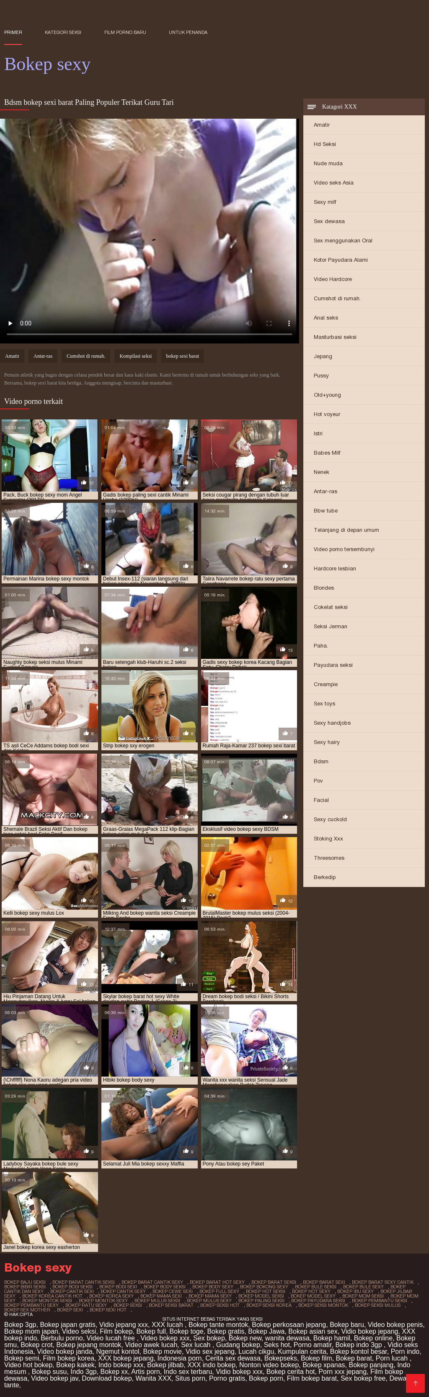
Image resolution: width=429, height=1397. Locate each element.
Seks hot (277, 1344)
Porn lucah (393, 1358)
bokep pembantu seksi (379, 1300)
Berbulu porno (62, 1338)
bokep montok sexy (103, 1300)
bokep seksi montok (323, 1305)
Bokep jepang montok (89, 1344)
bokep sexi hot (108, 1309)
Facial (321, 800)
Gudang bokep (238, 1344)
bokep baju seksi (25, 1282)
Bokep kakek (75, 1364)
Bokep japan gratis (68, 1324)
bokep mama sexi (161, 1295)
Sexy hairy (327, 742)
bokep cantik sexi (72, 1291)
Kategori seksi (63, 32)
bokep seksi (128, 1305)
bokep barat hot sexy (217, 1282)
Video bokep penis (395, 1324)
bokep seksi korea (269, 1305)
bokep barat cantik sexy (152, 1282)
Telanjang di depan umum (346, 530)
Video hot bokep (28, 1364)
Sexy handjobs (332, 723)
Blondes (324, 588)
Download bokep (107, 1378)
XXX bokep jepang (126, 1358)
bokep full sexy (219, 1291)
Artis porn (145, 1371)
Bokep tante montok (218, 1324)
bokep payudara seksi (318, 1300)
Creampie (326, 684)
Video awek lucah (151, 1344)
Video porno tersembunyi (344, 549)
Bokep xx (114, 1371)
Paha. (321, 646)
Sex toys (324, 703)
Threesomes (329, 858)
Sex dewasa (329, 221)
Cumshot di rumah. (337, 298)
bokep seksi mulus (378, 1305)
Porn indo (405, 1351)
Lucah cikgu (256, 1351)
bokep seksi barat (171, 1305)
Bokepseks (280, 1358)
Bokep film (316, 1358)
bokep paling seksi (261, 1300)
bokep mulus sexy (209, 1300)
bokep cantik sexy (123, 1291)
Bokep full (150, 1331)
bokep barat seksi (273, 1282)
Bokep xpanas (323, 1364)
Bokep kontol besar (358, 1351)
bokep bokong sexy (264, 1286)
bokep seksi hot (220, 1305)
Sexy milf (325, 202)
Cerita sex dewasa (233, 1358)
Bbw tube (326, 510)
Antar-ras (325, 491)
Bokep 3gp (20, 1324)
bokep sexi (70, 1309)
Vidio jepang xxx (123, 1324)
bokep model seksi (261, 1295)
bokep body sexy (212, 1286)
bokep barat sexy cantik (382, 1282)
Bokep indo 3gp (359, 1344)
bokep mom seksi (363, 1295)
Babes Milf (327, 453)
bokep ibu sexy (355, 1291)
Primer (13, 32)
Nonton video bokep (269, 1364)
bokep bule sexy (363, 1286)
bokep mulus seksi (157, 1300)
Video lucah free (112, 1338)
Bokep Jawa (266, 1331)
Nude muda (328, 163)
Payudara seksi (333, 665)
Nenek (321, 472)
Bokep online (373, 1338)
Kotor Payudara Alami (341, 260)
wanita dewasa (287, 1338)
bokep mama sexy (210, 1295)
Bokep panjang (371, 1364)
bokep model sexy (313, 1295)
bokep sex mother (27, 1309)
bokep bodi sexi (118, 1286)
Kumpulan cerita (302, 1351)
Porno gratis (227, 1378)
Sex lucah (196, 1344)
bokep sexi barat (182, 356)
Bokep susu (49, 1371)
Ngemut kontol (117, 1351)
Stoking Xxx (328, 838)
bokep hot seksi (265, 1291)
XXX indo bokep (211, 1364)
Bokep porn (266, 1378)
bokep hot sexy (311, 1291)
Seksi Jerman (330, 626)
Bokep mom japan (31, 1331)
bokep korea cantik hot (52, 1295)
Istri (318, 433)
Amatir (322, 125)
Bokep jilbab (165, 1364)
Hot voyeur (327, 414)
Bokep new (245, 1338)
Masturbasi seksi (335, 337)
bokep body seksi (165, 1286)
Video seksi (79, 1331)
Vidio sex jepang (210, 1351)
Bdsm (321, 761)
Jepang (323, 356)
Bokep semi (21, 1358)
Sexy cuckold (330, 819)
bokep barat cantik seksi (83, 1282)
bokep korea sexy (111, 1295)
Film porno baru (125, 32)
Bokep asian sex (312, 1331)
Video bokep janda (64, 1351)
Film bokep (116, 1331)
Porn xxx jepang (342, 1371)
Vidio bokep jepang (369, 1331)
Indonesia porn (180, 1358)
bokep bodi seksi (72, 1286)
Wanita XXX (153, 1378)
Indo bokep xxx (121, 1364)
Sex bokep (209, 1338)
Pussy (321, 375)
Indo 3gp (83, 1371)
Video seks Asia (334, 183)
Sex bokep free (363, 1378)
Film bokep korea (68, 1358)
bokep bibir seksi (25, 1286)
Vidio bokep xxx (239, 1371)
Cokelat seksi (331, 607)
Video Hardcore (333, 279)
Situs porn (190, 1378)
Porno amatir (313, 1344)
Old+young (327, 395)
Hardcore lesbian (335, 568)
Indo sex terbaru (188, 1371)
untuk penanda (188, 32)
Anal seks (326, 318)
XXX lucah (168, 1324)
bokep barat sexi (324, 1282)
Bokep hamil (331, 1338)
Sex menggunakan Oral (343, 240)
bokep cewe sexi (172, 1291)
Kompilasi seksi (135, 356)
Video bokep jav (54, 1378)
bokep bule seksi (315, 1286)
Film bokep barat (312, 1378)
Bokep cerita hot (290, 1371)
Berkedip (325, 877)
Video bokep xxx (164, 1338)
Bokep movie (162, 1351)
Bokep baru (347, 1324)
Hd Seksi (325, 144)
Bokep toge (187, 1331)
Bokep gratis (225, 1331)
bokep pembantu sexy (31, 1305)
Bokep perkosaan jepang (289, 1324)
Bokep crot (36, 1344)
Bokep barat (354, 1358)
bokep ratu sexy (86, 1305)
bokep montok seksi (47, 1300)
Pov (318, 781)
